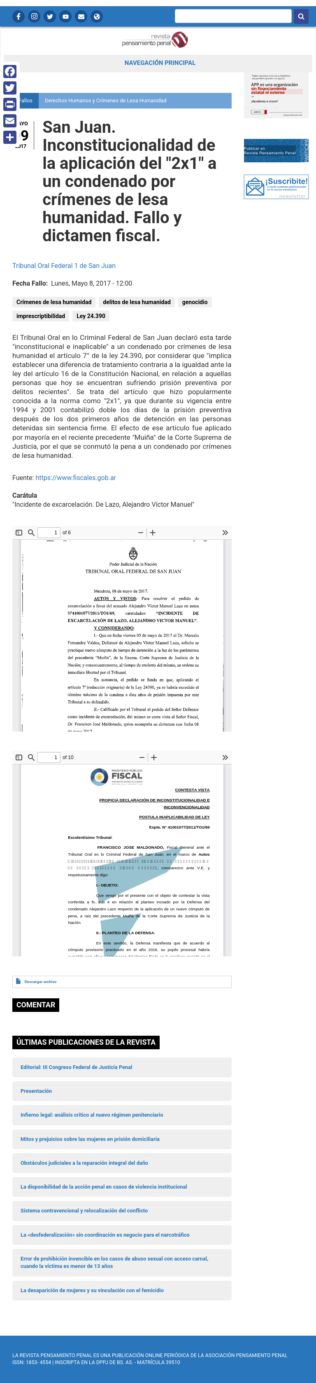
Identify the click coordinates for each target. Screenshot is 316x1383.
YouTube (65, 16)
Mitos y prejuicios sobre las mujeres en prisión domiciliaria (90, 1139)
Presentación (36, 1091)
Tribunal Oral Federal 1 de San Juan (64, 266)
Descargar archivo (40, 981)
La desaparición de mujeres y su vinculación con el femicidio (92, 1290)
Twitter (50, 16)
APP (97, 16)
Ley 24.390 (91, 316)
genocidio (195, 302)
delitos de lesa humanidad (136, 302)
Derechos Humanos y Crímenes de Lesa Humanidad (106, 100)
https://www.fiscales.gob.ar (75, 478)
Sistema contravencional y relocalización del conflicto (84, 1211)
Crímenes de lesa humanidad (53, 302)
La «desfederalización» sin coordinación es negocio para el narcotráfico (105, 1235)
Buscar (301, 16)
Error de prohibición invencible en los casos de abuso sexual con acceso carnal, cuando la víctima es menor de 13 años (114, 1262)
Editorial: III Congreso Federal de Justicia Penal (76, 1067)
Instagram (34, 16)
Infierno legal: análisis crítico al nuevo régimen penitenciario (92, 1115)
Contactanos (81, 16)
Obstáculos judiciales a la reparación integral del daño (84, 1163)
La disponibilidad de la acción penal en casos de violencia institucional (104, 1187)
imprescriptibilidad (40, 316)
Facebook (18, 16)
